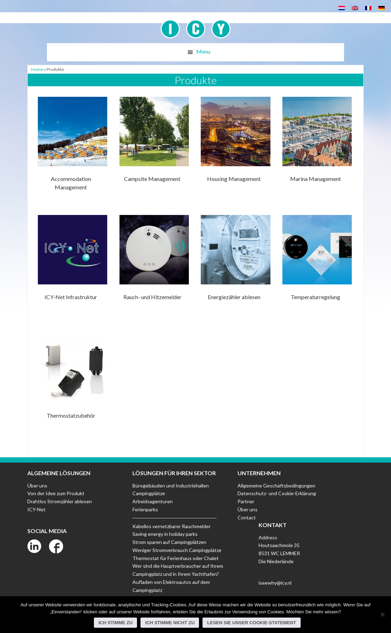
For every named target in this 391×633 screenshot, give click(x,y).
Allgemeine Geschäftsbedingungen (276, 486)
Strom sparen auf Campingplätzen (169, 542)
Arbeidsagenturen (152, 501)
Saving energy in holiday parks (165, 534)
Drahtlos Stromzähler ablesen (59, 501)
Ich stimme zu (115, 622)
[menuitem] (341, 7)
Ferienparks (145, 509)
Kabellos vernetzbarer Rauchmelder (171, 526)
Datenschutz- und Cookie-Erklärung (277, 493)
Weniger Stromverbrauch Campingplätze (176, 550)
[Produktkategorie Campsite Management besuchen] (154, 147)
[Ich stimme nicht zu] (382, 614)
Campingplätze (148, 493)
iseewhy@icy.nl (275, 583)
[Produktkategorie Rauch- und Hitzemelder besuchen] (154, 265)
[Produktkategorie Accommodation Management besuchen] (72, 147)
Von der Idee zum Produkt (55, 493)
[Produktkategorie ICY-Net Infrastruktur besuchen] (72, 265)
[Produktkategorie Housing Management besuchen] (235, 147)
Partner (246, 501)
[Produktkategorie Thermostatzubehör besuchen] (72, 384)
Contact (247, 517)
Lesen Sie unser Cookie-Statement (251, 622)
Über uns (37, 486)
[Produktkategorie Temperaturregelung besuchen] (317, 265)
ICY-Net (36, 509)
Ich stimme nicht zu (169, 622)
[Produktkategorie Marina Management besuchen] (317, 147)
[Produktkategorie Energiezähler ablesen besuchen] (235, 265)
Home (37, 69)
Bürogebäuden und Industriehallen (170, 486)
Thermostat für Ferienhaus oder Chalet (175, 558)
